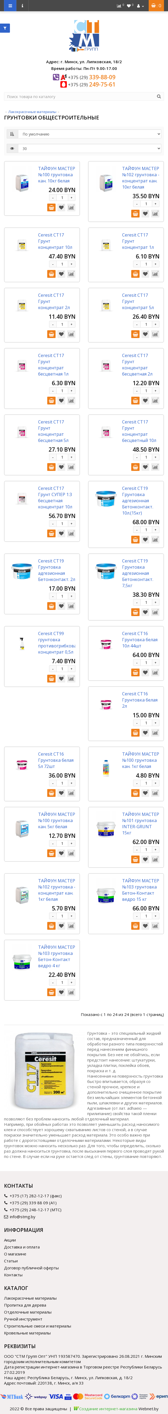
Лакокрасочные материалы (32, 111)
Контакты (13, 1274)
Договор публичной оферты (31, 1267)
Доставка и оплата (22, 1247)
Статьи (11, 1260)
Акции (10, 1240)
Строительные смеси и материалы (37, 1326)
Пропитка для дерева (25, 1305)
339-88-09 (91, 77)
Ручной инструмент (23, 1319)
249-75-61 (91, 84)
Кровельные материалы (27, 1333)
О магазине (15, 1254)
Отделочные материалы (28, 1312)
